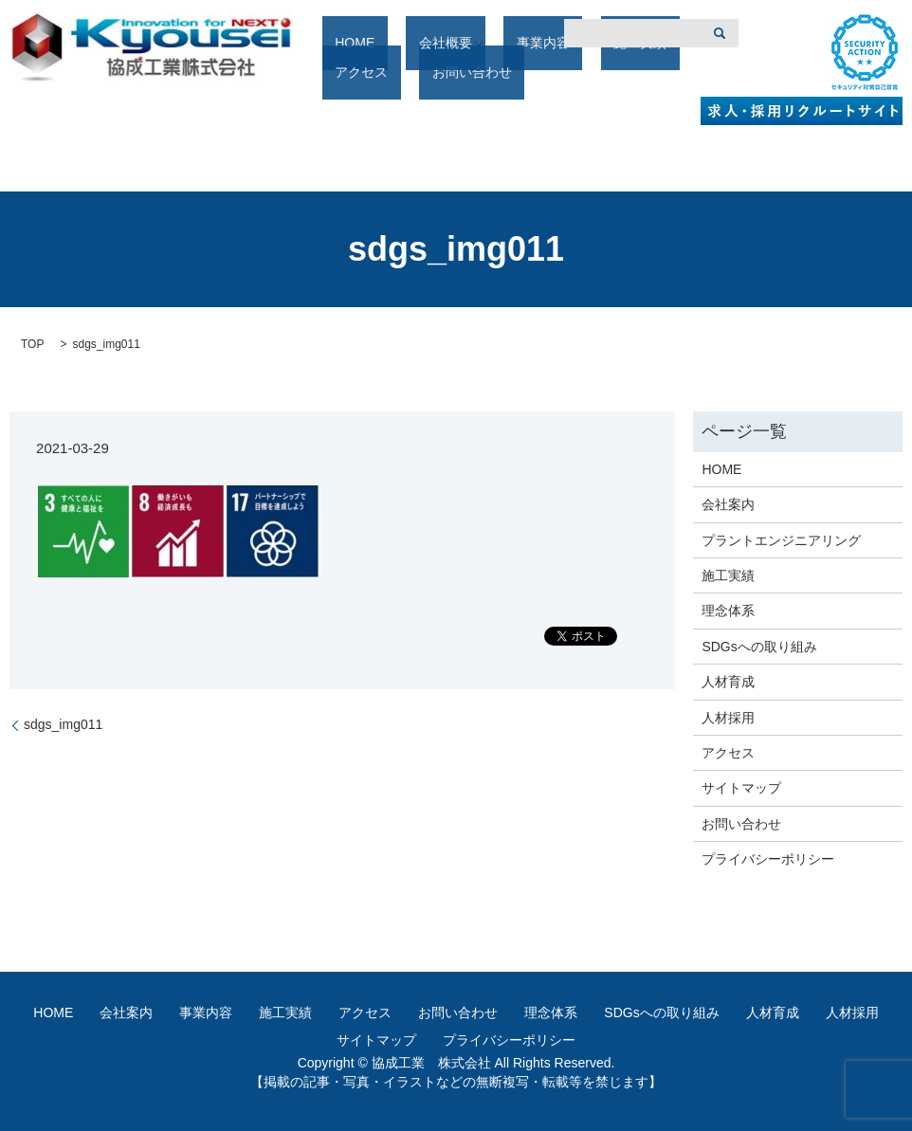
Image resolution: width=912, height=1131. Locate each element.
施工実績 (571, 73)
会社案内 (728, 504)
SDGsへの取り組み (759, 646)
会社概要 (415, 73)
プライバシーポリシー (768, 858)
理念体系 (728, 610)
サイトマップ (741, 787)
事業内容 (499, 73)
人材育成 (728, 681)
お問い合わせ (741, 823)
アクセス (643, 73)
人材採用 (728, 717)
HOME (350, 73)
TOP (32, 344)
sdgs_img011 (63, 724)
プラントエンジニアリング (781, 540)
